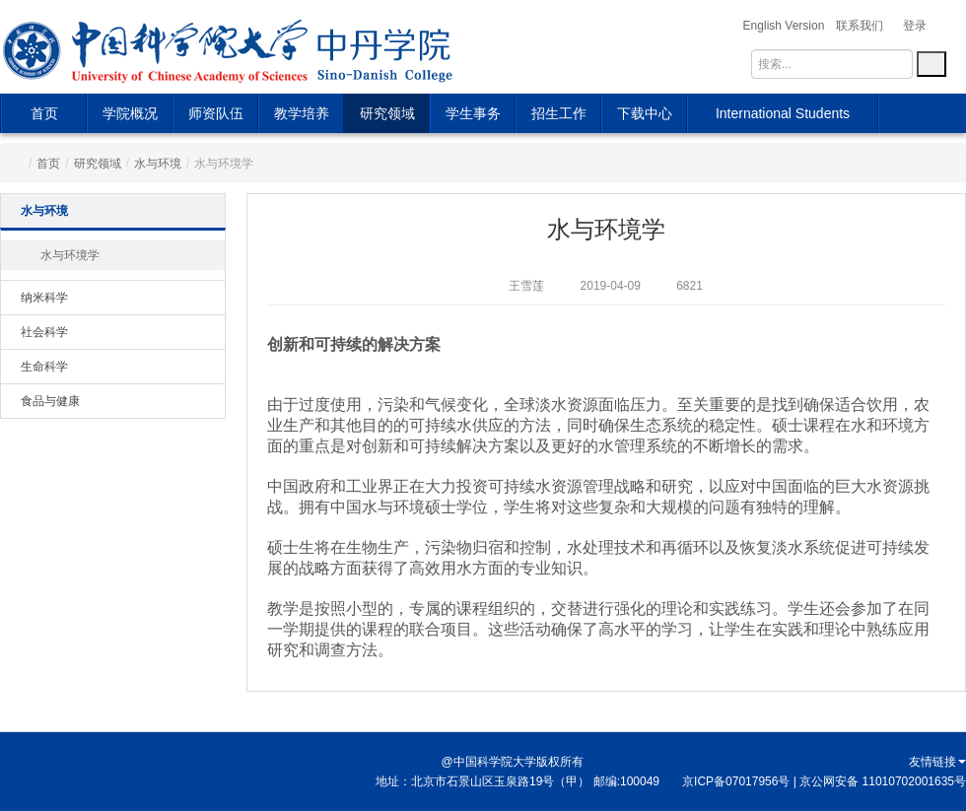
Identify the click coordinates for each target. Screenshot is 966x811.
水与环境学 (70, 255)
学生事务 (473, 113)
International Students (783, 113)
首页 (44, 113)
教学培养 (301, 113)
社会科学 (44, 332)
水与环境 (157, 163)
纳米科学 (44, 297)
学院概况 (130, 113)
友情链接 (937, 762)
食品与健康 (50, 401)
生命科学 (44, 366)
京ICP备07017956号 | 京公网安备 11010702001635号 (824, 781)
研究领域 (387, 113)
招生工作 (558, 113)
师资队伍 (215, 113)
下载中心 (644, 113)
